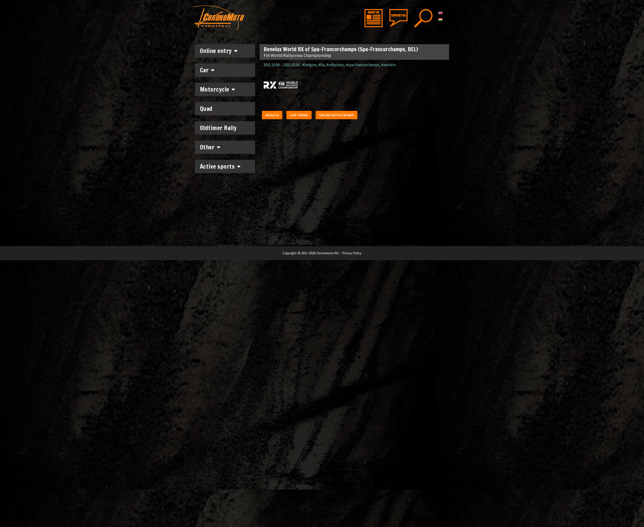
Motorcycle (217, 89)
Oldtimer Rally (218, 128)
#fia (321, 64)
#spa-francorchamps (362, 64)
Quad (206, 108)
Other (210, 147)
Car (207, 70)
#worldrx (388, 64)
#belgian (309, 64)
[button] (273, 116)
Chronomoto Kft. (327, 253)
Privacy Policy (351, 253)
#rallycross (335, 64)
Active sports (220, 166)
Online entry (219, 51)
